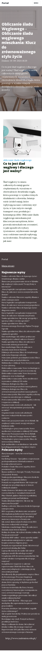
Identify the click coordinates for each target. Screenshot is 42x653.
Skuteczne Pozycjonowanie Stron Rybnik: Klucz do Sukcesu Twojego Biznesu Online (19, 435)
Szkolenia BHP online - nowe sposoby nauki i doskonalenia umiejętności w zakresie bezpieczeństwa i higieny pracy (20, 540)
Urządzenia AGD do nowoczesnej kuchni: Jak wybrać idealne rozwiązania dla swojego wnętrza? (20, 558)
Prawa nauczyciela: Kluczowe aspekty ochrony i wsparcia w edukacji (21, 401)
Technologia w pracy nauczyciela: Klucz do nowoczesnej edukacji (19, 440)
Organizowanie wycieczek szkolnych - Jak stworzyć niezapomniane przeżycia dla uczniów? (19, 407)
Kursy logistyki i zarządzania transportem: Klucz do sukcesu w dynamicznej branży (19, 314)
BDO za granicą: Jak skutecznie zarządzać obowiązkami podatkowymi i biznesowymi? (19, 512)
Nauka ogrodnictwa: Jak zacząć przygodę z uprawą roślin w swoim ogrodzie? (19, 319)
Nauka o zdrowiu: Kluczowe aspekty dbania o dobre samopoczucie (20, 298)
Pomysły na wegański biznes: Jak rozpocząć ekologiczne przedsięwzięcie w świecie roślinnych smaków (20, 485)
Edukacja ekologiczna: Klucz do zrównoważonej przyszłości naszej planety (19, 385)
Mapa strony (8, 265)
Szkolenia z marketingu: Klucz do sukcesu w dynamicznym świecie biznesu (20, 528)
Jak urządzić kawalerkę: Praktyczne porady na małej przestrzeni (21, 615)
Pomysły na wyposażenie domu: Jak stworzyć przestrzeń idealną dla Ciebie (20, 546)
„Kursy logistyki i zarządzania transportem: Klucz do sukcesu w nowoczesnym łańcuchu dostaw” (20, 292)
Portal (5, 3)
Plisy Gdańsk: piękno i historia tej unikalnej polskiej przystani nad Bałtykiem (19, 496)
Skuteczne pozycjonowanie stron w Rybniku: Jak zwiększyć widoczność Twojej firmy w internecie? (20, 284)
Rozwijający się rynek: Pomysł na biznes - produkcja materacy (19, 620)
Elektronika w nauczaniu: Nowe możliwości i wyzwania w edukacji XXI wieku (20, 380)
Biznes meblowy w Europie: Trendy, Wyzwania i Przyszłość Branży (21, 473)
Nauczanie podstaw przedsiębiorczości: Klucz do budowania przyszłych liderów (21, 358)
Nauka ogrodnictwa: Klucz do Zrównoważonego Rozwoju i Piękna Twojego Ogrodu (20, 326)
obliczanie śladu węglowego (17, 160)
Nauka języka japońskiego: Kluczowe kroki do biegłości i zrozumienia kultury (20, 478)
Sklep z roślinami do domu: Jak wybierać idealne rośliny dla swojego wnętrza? (18, 625)
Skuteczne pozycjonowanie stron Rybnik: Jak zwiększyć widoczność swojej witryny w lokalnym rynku (20, 423)
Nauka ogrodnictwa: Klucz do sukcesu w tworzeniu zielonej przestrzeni (18, 343)
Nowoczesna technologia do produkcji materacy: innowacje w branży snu (18, 517)
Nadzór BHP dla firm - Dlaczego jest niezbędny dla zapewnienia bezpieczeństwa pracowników (20, 603)
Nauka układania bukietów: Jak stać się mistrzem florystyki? (17, 502)
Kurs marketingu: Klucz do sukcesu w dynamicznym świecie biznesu (17, 348)
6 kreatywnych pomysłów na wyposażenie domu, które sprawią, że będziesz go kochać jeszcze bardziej (20, 582)
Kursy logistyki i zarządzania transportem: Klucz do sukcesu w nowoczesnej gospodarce (21, 303)
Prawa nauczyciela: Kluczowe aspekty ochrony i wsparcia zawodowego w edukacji (21, 395)
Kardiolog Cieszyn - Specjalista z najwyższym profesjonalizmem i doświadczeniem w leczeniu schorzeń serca (20, 461)
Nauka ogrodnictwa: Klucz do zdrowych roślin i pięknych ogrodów (21, 332)
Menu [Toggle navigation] (36, 3)
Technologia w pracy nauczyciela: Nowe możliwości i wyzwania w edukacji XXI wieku (20, 429)
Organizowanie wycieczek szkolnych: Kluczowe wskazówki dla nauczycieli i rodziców (17, 415)
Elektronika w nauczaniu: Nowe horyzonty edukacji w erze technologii (19, 374)
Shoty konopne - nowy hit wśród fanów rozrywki (18, 454)
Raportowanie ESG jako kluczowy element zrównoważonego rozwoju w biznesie (19, 630)
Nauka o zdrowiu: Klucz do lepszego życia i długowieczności (19, 309)
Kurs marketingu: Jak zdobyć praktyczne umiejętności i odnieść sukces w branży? (18, 337)
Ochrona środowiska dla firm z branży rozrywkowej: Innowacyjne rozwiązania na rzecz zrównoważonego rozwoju (19, 590)
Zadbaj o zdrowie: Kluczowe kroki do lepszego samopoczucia (21, 507)
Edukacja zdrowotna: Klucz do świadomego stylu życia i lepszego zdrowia (20, 353)
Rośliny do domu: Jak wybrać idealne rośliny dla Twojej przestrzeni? (21, 533)
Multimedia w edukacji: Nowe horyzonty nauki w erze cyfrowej (21, 364)
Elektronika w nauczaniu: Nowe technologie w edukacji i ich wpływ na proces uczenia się (21, 369)
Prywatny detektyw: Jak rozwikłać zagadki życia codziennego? (19, 609)
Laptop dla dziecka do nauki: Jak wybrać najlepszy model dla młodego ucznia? (18, 552)
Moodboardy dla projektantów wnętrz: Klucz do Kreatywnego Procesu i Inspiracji (20, 575)
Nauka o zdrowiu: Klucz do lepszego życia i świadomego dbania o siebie (19, 277)
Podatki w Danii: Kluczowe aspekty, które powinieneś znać (18, 468)
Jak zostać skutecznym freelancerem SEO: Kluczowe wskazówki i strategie (19, 523)
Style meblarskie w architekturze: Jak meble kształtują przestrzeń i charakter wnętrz (19, 445)
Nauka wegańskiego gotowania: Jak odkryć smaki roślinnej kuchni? (19, 596)
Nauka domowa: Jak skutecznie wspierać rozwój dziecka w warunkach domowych (18, 491)
